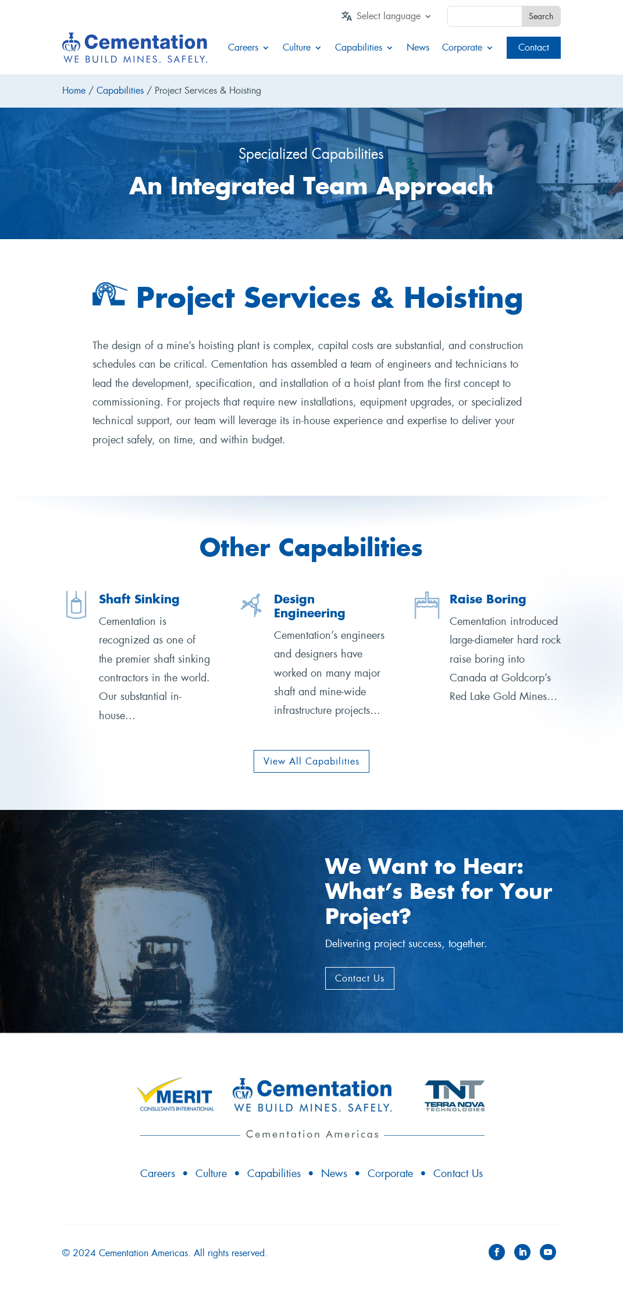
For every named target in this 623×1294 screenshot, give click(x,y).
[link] (394, 18)
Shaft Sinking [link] (139, 599)
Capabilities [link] (358, 48)
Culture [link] (297, 48)
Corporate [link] (462, 48)
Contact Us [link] (458, 1174)
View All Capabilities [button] (311, 761)
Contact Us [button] (360, 978)
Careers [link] (243, 48)
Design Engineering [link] (310, 606)
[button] (497, 1252)
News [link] (418, 48)
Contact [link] (533, 47)
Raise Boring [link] (488, 599)
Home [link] (74, 90)
